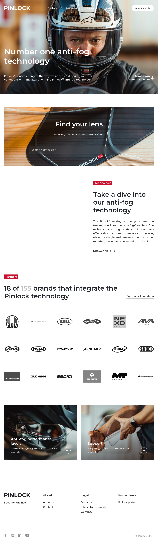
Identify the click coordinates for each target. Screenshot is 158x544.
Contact (48, 507)
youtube (27, 535)
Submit (125, 150)
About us (48, 502)
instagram (12, 535)
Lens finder (143, 8)
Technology (72, 8)
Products (53, 8)
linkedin (19, 535)
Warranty (86, 512)
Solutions (92, 8)
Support (109, 8)
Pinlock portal (126, 502)
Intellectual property (94, 507)
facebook (5, 535)
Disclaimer (87, 502)
